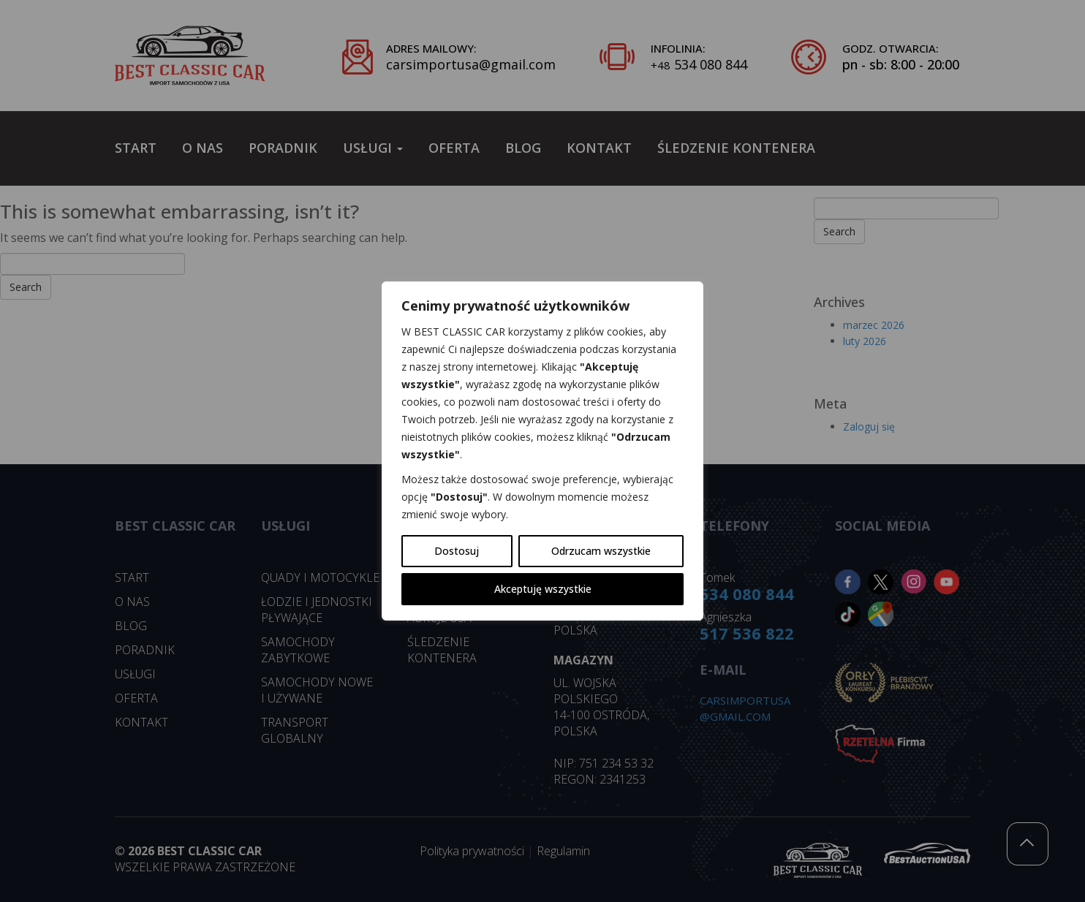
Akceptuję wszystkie (542, 589)
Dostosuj (456, 551)
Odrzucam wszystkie (601, 551)
